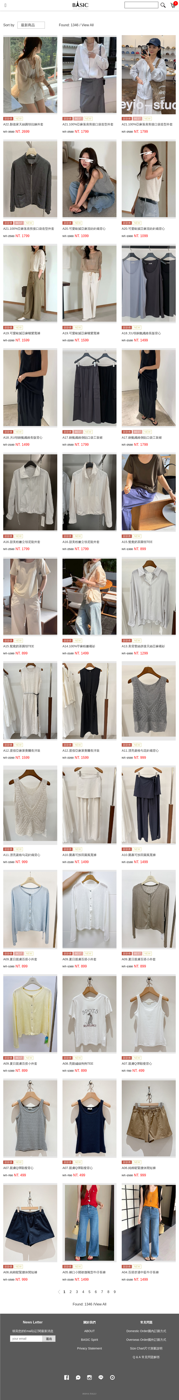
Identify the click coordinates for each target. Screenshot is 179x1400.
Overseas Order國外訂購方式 (146, 1339)
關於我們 (89, 1322)
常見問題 (146, 1322)
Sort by (8, 25)
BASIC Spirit (89, 1339)
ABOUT (89, 1331)
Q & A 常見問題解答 (146, 1357)
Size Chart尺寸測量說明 (146, 1348)
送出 (49, 1339)
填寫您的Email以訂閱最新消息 (32, 1331)
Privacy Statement (89, 1348)
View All (87, 25)
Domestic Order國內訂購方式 (146, 1331)
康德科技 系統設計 (89, 1394)
